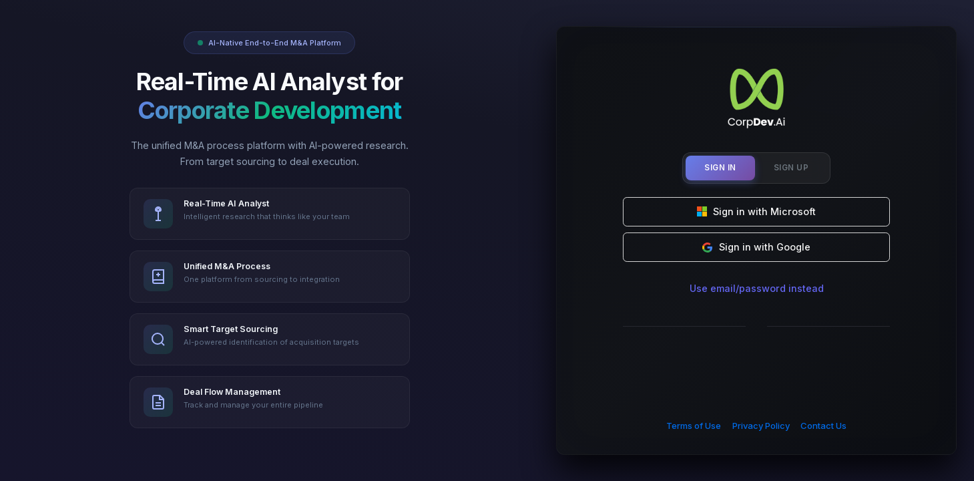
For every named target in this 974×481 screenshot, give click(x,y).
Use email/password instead (757, 288)
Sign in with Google (756, 247)
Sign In (720, 167)
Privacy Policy (761, 425)
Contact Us (823, 425)
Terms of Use (693, 425)
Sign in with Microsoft (756, 211)
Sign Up (791, 167)
